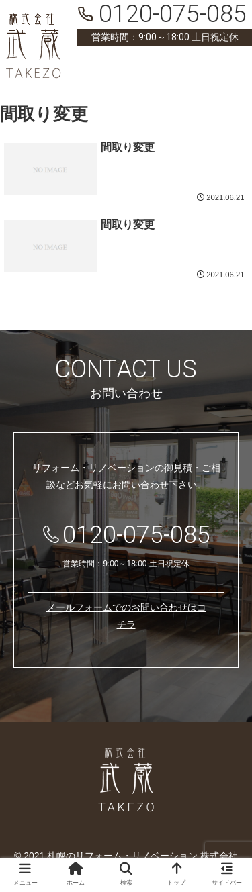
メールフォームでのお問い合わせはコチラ (126, 616)
